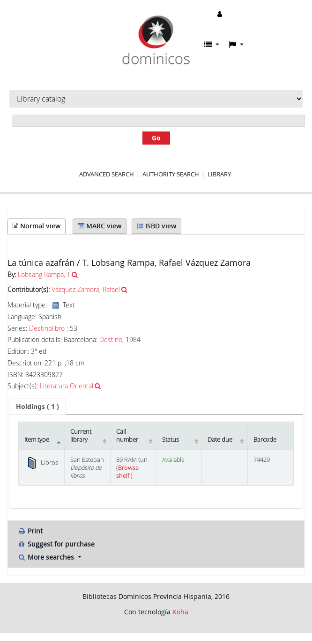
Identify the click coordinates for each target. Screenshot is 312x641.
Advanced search (106, 174)
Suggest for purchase (56, 543)
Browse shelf (127, 472)
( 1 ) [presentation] (37, 406)
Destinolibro (47, 328)
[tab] (37, 407)
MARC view (99, 225)
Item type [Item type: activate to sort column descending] (36, 440)
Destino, (111, 339)
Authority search (170, 174)
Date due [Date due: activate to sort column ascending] (220, 440)
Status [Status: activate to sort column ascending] (170, 440)
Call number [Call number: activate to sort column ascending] (127, 436)
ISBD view (156, 225)
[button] (211, 44)
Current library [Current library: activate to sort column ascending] (80, 436)
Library (219, 174)
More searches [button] (46, 557)
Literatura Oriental (66, 385)
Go (156, 137)
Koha (180, 611)
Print (30, 530)
